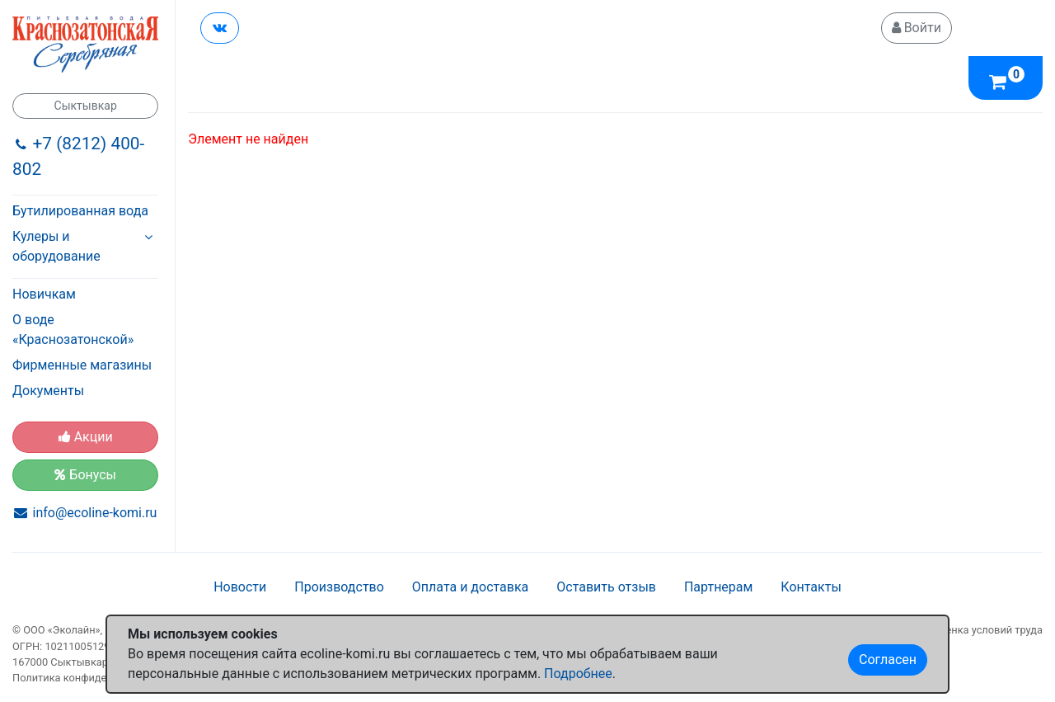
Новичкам (44, 294)
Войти (916, 27)
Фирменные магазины (82, 365)
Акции (86, 437)
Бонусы (85, 475)
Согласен (888, 659)
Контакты (811, 587)
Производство (339, 587)
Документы (48, 390)
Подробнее (578, 673)
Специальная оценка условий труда (954, 630)
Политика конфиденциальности (91, 677)
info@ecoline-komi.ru (95, 513)
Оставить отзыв (606, 587)
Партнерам (718, 587)
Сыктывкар (85, 105)
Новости (239, 587)
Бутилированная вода (80, 211)
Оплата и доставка (470, 587)
